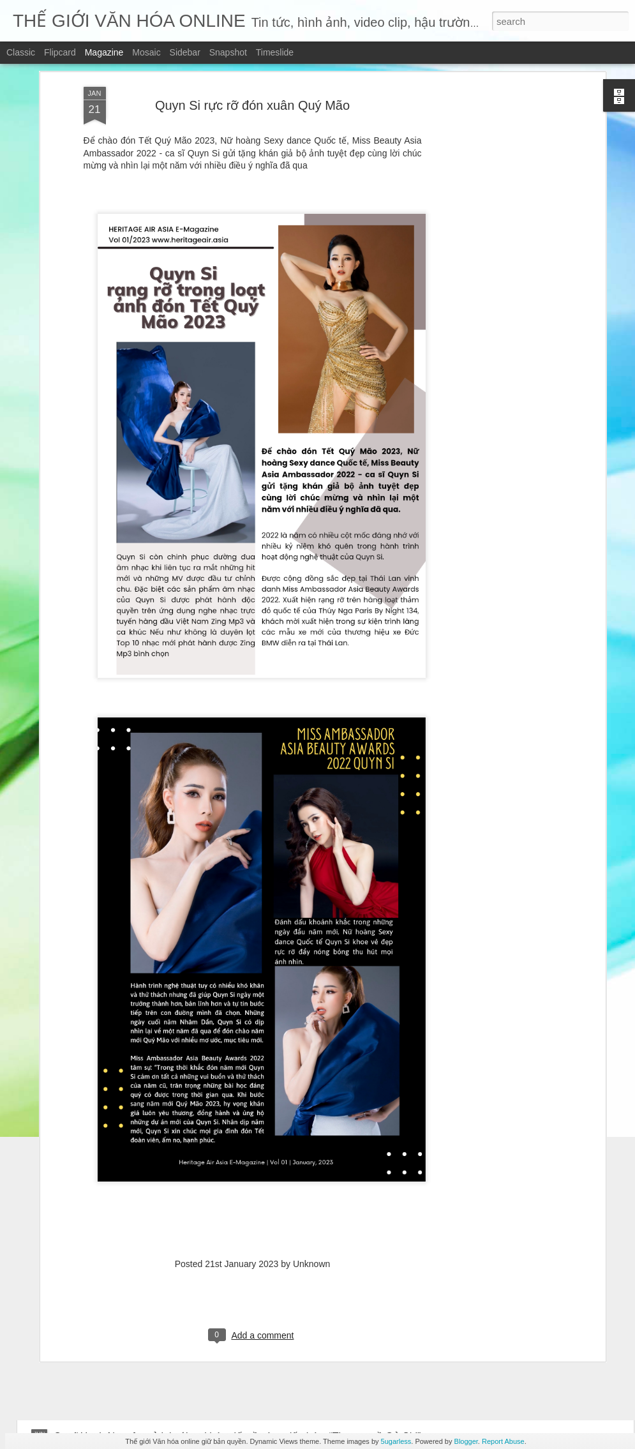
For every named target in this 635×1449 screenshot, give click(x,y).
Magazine (104, 52)
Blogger (466, 1441)
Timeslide (275, 52)
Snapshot (228, 52)
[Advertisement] (492, 92)
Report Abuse (503, 1441)
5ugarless (396, 1441)
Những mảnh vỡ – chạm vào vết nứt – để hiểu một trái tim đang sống (211, 1314)
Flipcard (60, 52)
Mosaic (146, 52)
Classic (20, 52)
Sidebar (185, 52)
